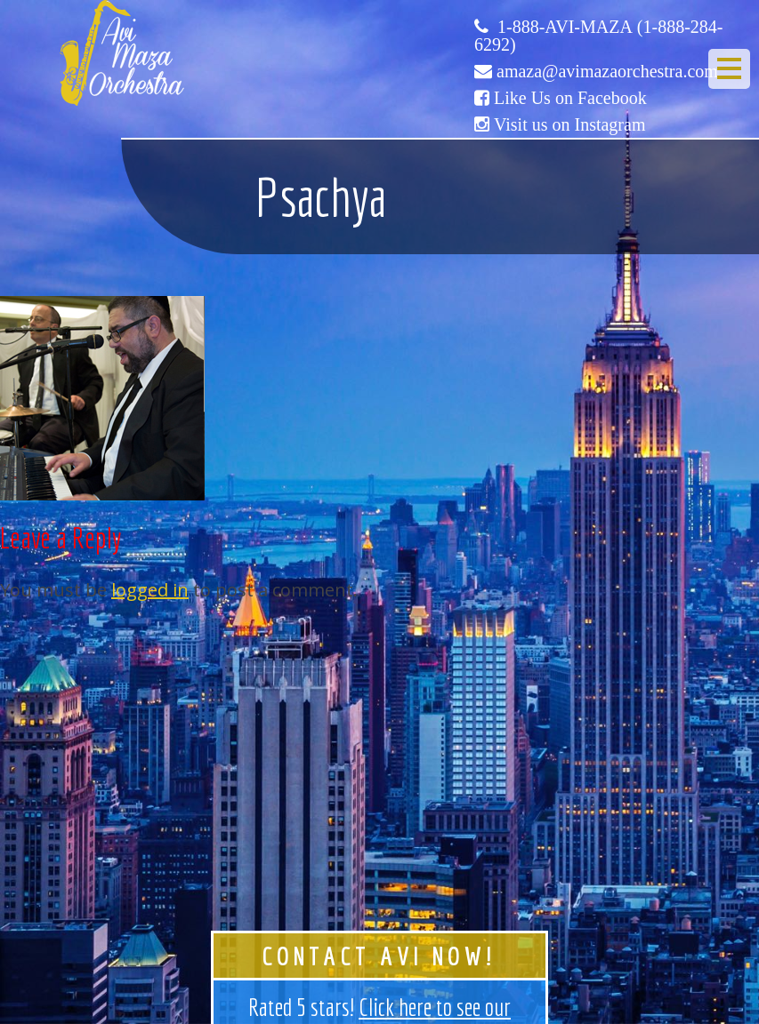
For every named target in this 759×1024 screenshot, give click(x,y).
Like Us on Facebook (570, 98)
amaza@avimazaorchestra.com (607, 71)
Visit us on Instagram (569, 124)
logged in (150, 590)
